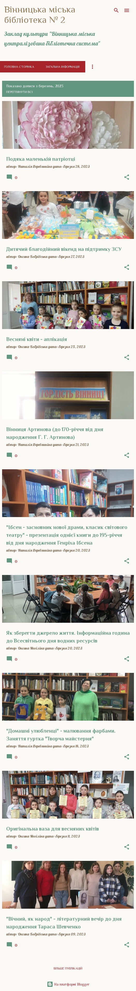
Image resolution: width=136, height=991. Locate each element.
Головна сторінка (19, 67)
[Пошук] (116, 10)
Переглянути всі (19, 92)
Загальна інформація (63, 67)
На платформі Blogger (68, 984)
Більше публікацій (68, 968)
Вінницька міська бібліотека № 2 (39, 14)
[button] (127, 177)
